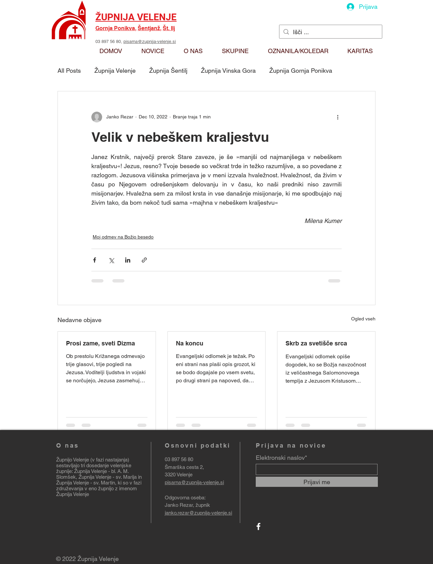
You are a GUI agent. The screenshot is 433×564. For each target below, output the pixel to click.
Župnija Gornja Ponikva (300, 70)
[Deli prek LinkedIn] (127, 260)
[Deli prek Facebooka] (94, 260)
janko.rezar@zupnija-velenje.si (198, 513)
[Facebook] (258, 526)
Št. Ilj (169, 28)
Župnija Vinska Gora (228, 70)
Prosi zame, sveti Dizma (100, 343)
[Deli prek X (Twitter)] (111, 260)
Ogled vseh (363, 318)
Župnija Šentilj (168, 70)
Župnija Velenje (115, 70)
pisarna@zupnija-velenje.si (149, 41)
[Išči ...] (330, 32)
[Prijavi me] (317, 482)
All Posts (69, 70)
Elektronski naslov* (281, 458)
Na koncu (189, 343)
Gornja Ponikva (115, 28)
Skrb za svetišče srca (316, 343)
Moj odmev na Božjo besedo (123, 237)
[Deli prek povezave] (144, 260)
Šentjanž (149, 28)
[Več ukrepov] (338, 117)
